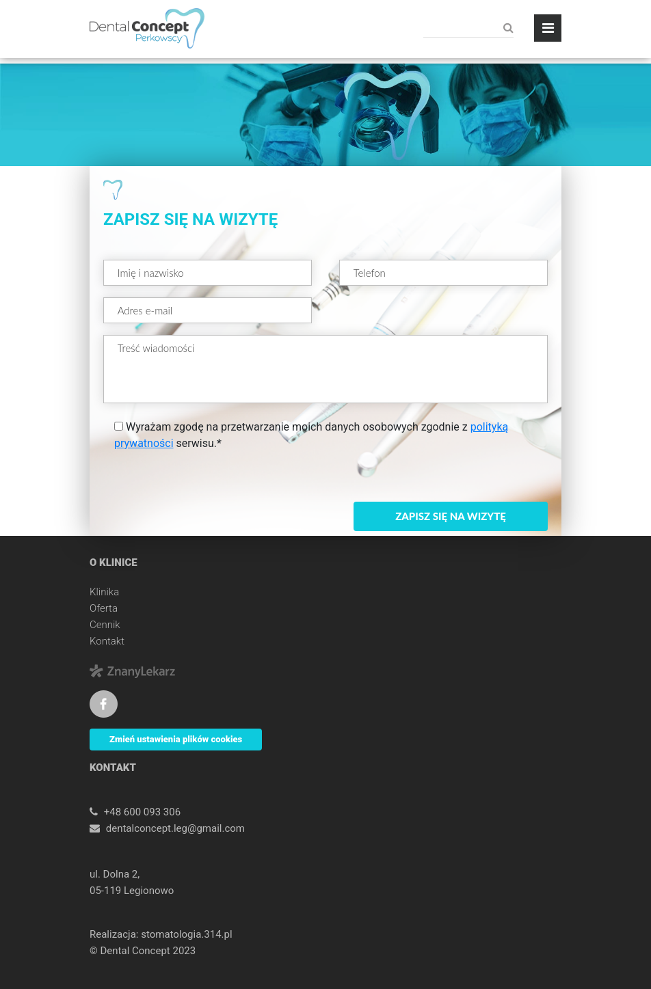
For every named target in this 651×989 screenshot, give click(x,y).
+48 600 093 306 (142, 812)
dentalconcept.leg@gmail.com (175, 828)
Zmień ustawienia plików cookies (175, 739)
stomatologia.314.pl (186, 934)
